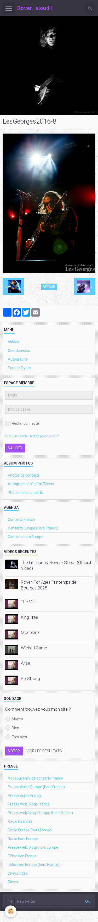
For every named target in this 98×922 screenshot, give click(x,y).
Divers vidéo (18, 873)
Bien (12, 728)
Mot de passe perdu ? (44, 436)
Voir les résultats (44, 751)
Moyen (14, 719)
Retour (49, 287)
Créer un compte (16, 436)
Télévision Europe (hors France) (34, 865)
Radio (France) (20, 821)
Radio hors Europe (23, 839)
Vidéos (13, 342)
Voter (14, 751)
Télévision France (22, 856)
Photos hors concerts (25, 492)
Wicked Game (34, 647)
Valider (15, 448)
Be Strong (30, 678)
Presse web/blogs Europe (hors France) (40, 813)
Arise (25, 663)
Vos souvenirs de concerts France (35, 778)
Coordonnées (19, 351)
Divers (13, 882)
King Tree (29, 617)
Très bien (16, 736)
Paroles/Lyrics (19, 368)
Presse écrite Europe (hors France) (36, 787)
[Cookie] (10, 911)
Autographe (18, 359)
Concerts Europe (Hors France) (33, 528)
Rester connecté (22, 423)
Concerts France (21, 519)
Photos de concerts (24, 475)
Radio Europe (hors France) (30, 830)
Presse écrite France (25, 795)
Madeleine (31, 632)
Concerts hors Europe (25, 537)
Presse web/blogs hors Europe (33, 847)
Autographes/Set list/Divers (31, 484)
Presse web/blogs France (29, 804)
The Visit (29, 601)
